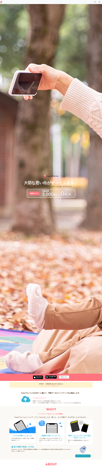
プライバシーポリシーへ (83, 456)
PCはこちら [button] (64, 377)
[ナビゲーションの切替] (99, 2)
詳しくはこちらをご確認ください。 (51, 385)
